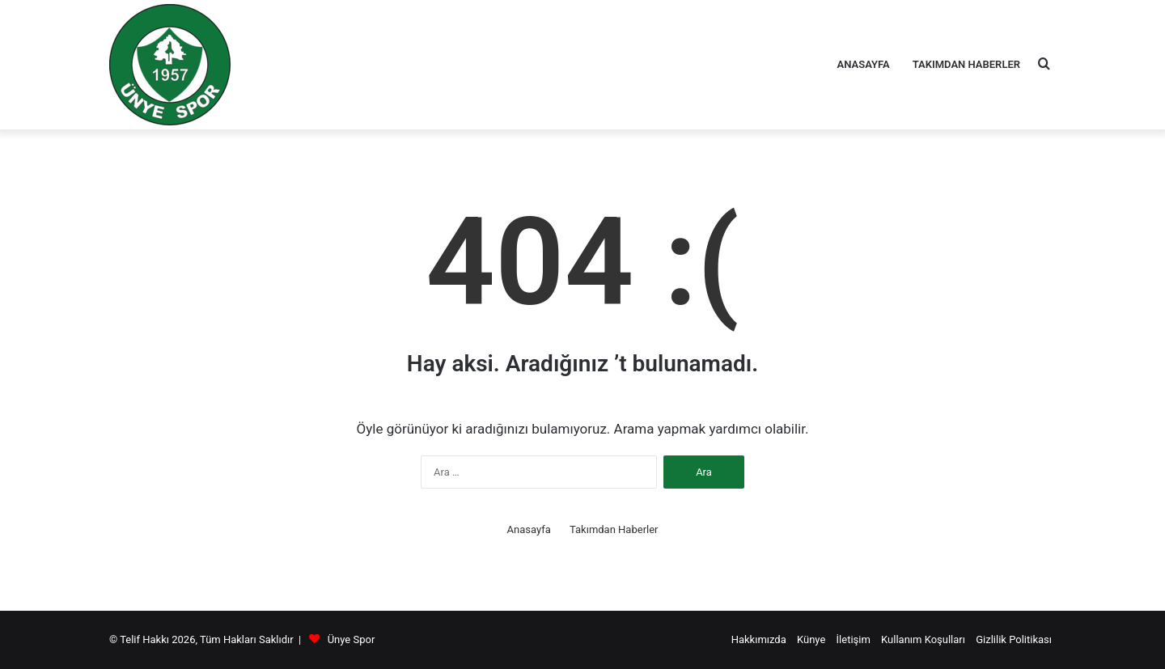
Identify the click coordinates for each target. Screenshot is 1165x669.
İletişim (854, 639)
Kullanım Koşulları (923, 639)
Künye (811, 639)
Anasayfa (863, 64)
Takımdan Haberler (966, 64)
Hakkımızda (758, 639)
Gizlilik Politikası (1014, 639)
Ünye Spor (351, 639)
